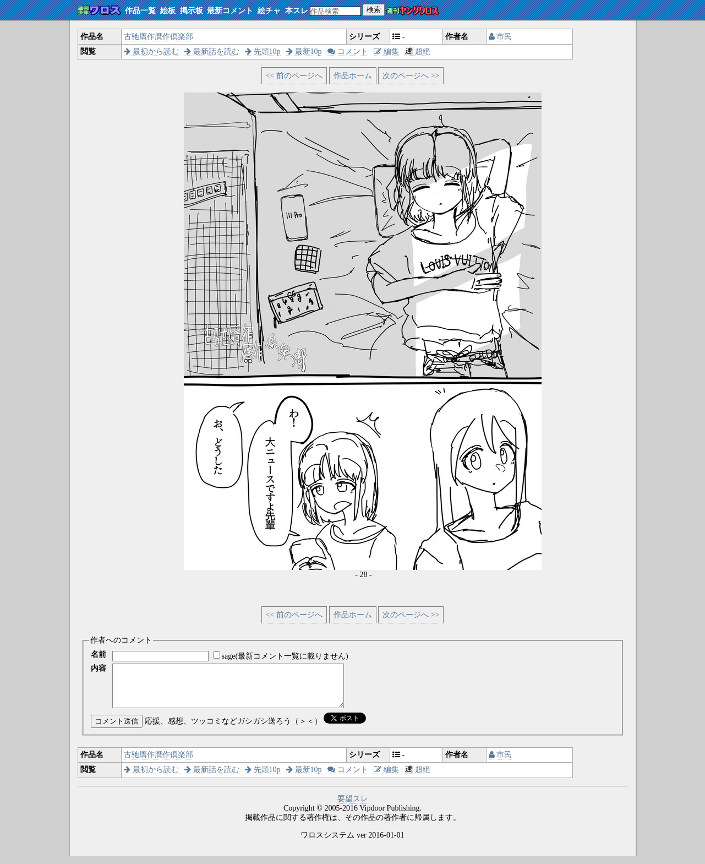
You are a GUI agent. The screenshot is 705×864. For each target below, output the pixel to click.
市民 (500, 36)
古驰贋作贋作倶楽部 (158, 36)
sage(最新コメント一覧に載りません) (285, 656)
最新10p (304, 51)
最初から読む (151, 51)
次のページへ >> (410, 76)
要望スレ (352, 807)
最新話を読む (211, 51)
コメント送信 (116, 729)
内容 (98, 668)
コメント (347, 51)
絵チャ (269, 11)
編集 (386, 51)
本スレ (296, 11)
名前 (98, 654)
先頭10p (263, 51)
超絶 (417, 51)
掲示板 (191, 11)
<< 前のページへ (294, 76)
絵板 (168, 11)
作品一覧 (140, 11)
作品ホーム (353, 76)
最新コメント (230, 11)
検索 (374, 10)
